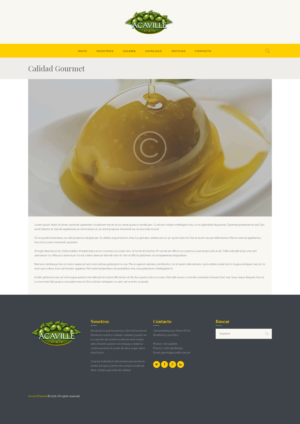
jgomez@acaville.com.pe (175, 352)
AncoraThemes (37, 396)
